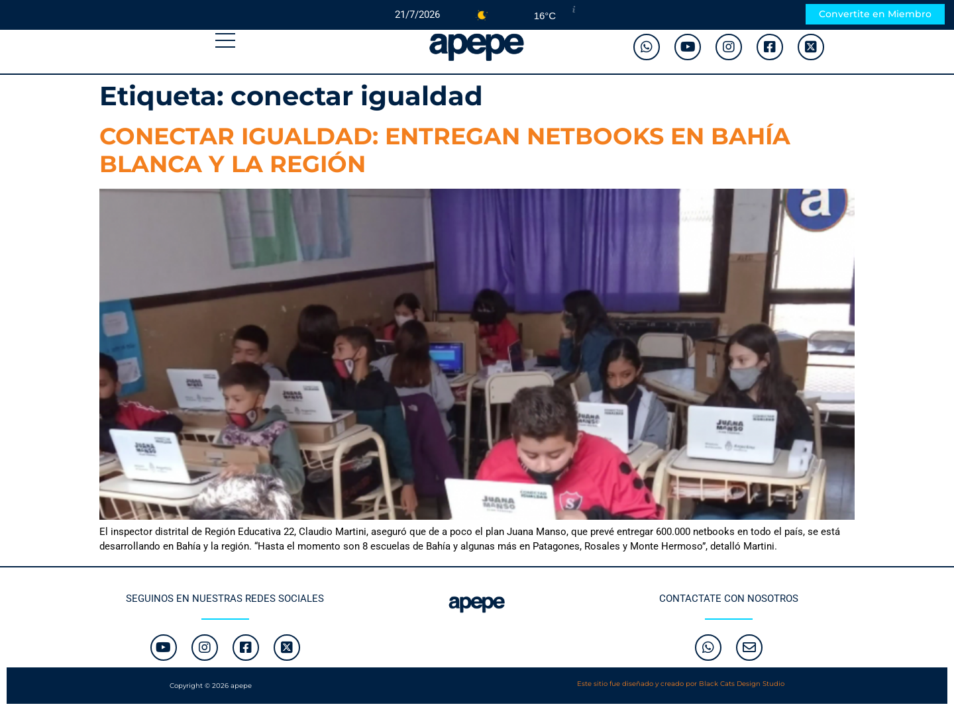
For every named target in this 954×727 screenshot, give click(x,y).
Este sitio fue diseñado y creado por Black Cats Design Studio (680, 683)
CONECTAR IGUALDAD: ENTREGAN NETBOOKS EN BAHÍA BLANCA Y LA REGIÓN (444, 150)
